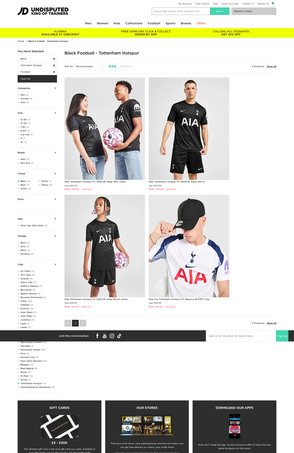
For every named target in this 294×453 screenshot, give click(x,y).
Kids (117, 23)
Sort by (68, 66)
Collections (133, 23)
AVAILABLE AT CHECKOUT (60, 33)
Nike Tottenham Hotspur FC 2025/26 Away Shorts (164, 165)
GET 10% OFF (231, 33)
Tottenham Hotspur (37, 65)
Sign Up (282, 304)
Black (37, 58)
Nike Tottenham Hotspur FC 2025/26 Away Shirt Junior (95, 165)
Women (102, 23)
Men (88, 23)
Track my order (230, 3)
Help (215, 3)
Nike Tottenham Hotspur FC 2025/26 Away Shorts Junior (240, 165)
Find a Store (202, 3)
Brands (186, 23)
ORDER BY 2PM (145, 33)
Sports (171, 23)
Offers (201, 23)
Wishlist (246, 3)
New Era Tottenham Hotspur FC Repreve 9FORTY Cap (94, 267)
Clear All (25, 78)
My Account (185, 3)
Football (154, 23)
